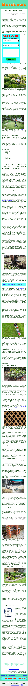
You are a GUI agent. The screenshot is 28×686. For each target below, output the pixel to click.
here (3, 657)
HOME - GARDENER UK (14, 669)
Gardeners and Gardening (7, 88)
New (6, 675)
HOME (12, 8)
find (6, 645)
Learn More (15, 685)
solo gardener (16, 243)
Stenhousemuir (21, 288)
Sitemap (3, 675)
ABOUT (17, 8)
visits (18, 30)
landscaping (19, 89)
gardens (10, 25)
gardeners (21, 190)
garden (16, 18)
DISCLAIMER (24, 8)
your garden (8, 174)
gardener (14, 31)
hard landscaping (18, 630)
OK (22, 685)
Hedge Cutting (12, 675)
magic (22, 275)
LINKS (15, 8)
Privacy (25, 675)
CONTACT (20, 8)
